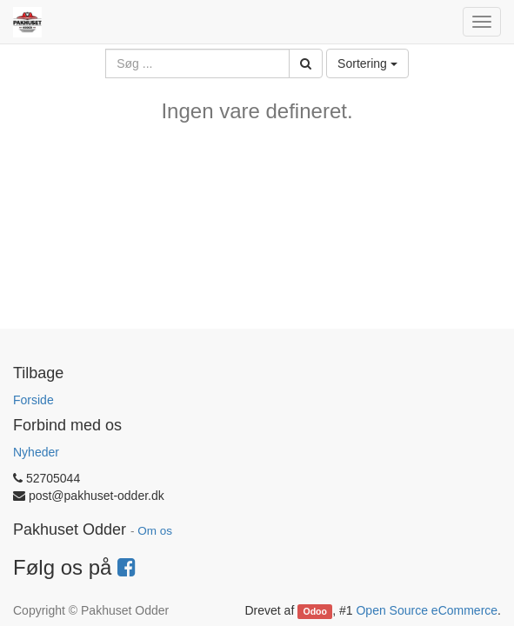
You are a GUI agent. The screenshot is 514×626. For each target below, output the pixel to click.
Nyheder (36, 452)
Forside (33, 400)
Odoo (315, 611)
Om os (154, 530)
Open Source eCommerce (426, 610)
